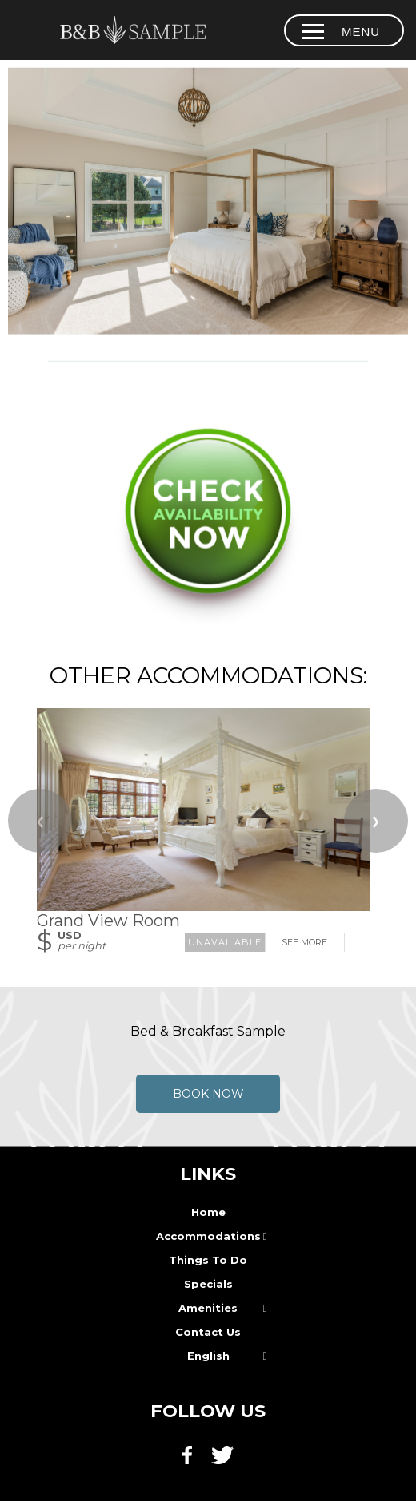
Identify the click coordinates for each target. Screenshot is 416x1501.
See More (304, 942)
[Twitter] (224, 1463)
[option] (208, 201)
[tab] (208, 327)
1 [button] (208, 327)
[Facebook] (192, 1463)
